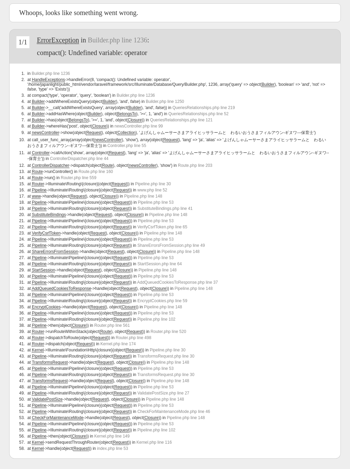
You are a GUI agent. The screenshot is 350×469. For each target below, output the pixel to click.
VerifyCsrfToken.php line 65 (162, 227)
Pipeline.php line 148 (143, 196)
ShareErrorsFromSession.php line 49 (171, 245)
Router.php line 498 (133, 337)
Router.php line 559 (78, 177)
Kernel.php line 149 (112, 436)
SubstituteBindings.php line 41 (164, 208)
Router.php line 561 (112, 325)
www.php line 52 (152, 190)
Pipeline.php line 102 (156, 319)
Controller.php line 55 (126, 145)
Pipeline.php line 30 (153, 184)
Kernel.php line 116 (154, 442)
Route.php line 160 (96, 171)
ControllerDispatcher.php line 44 (79, 158)
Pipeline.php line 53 (156, 202)
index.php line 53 (112, 448)
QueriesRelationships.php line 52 (198, 113)
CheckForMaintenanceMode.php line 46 (173, 411)
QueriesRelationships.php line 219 (203, 107)
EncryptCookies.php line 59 (162, 300)
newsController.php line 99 (139, 126)
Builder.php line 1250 (165, 101)
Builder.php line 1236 (117, 40)
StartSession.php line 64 (159, 264)
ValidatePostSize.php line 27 (163, 393)
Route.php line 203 (195, 165)
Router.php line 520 (168, 331)
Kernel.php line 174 (118, 343)
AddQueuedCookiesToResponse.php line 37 (177, 282)
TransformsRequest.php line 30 (165, 356)
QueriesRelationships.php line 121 (181, 120)
